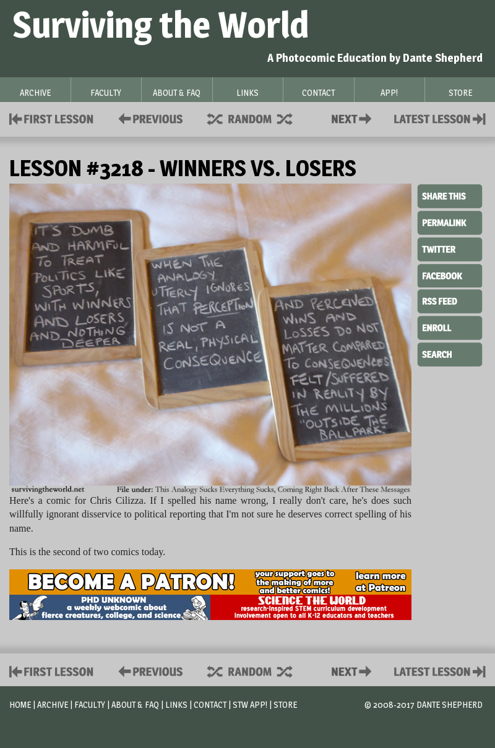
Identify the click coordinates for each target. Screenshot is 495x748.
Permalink (450, 223)
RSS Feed (450, 300)
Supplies (258, 118)
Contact (354, 118)
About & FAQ (135, 704)
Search (450, 353)
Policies (148, 118)
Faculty (89, 704)
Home (20, 704)
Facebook (450, 274)
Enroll (450, 326)
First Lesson (51, 118)
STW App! (250, 704)
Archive (52, 704)
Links (176, 704)
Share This (450, 197)
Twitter (450, 248)
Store (285, 704)
